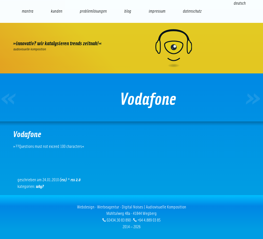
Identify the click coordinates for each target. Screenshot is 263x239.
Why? (40, 186)
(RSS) (63, 180)
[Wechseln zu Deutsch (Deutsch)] (240, 3)
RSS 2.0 (76, 180)
